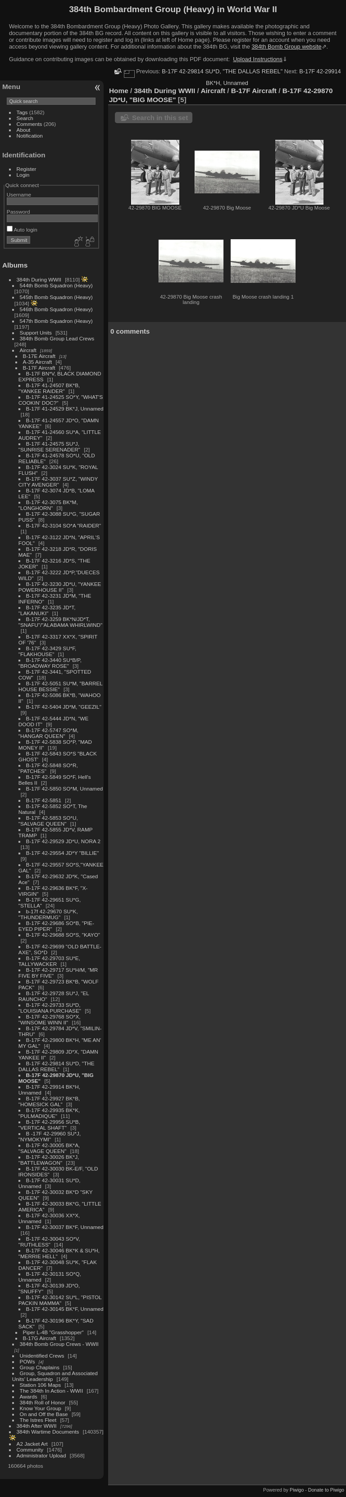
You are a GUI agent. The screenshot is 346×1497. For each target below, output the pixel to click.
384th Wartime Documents (48, 1431)
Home (118, 90)
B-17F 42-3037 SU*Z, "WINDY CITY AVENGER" (58, 481)
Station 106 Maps (40, 1385)
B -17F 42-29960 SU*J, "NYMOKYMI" (49, 1136)
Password (18, 211)
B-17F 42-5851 (44, 800)
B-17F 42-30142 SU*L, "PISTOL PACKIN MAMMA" (59, 1300)
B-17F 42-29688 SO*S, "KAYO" (63, 935)
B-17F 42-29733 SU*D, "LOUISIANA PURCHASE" (49, 1008)
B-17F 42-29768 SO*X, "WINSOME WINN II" (49, 1019)
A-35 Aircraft (37, 362)
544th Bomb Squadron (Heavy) (56, 285)
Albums (14, 265)
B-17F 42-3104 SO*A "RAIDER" (63, 525)
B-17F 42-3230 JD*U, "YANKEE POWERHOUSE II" (59, 587)
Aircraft (28, 350)
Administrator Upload (41, 1455)
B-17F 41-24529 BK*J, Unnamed (65, 408)
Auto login (22, 229)
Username (19, 194)
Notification (30, 136)
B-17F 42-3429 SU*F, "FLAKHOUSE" (47, 651)
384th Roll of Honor (42, 1402)
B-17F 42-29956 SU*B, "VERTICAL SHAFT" (49, 1125)
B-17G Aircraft (39, 1338)
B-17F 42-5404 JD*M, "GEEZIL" (63, 707)
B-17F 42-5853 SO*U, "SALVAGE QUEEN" (48, 821)
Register (26, 169)
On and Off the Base (44, 1414)
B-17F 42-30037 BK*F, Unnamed (65, 1227)
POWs (27, 1361)
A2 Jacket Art (32, 1444)
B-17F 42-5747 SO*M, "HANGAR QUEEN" (48, 733)
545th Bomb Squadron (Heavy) (56, 297)
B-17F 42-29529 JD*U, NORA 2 (63, 841)
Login (23, 175)
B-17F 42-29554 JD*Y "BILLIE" (62, 853)
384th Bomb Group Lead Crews (57, 338)
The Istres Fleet (38, 1420)
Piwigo (297, 1490)
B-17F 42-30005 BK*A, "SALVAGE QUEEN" (49, 1148)
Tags (22, 112)
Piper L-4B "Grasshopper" (53, 1332)
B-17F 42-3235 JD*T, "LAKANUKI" (47, 610)
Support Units (36, 332)
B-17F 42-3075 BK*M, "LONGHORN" (48, 505)
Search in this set (160, 117)
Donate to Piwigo (326, 1490)
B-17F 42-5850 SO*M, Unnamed (64, 788)
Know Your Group (40, 1408)
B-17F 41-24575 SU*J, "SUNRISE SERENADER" (49, 446)
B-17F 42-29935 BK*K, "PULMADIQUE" (49, 1113)
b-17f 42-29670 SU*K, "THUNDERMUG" (48, 914)
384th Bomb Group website (287, 46)
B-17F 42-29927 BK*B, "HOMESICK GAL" (49, 1101)
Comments (29, 124)
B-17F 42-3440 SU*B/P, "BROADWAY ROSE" (50, 663)
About (24, 130)
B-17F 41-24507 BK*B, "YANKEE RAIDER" (49, 388)
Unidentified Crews (42, 1355)
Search (25, 118)
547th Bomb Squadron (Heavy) (56, 321)
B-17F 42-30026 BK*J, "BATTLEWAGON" (48, 1160)
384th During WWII (39, 279)
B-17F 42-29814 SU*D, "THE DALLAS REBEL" (56, 1066)
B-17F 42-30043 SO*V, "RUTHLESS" (49, 1241)
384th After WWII (37, 1426)
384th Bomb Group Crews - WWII (59, 1344)
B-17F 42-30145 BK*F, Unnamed (65, 1309)
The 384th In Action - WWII (51, 1391)
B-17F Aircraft (39, 368)
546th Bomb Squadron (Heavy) (56, 309)
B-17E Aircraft (39, 356)
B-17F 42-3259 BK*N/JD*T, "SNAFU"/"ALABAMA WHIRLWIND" (60, 622)
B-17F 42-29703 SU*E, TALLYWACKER (49, 961)
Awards (28, 1396)
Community (30, 1449)
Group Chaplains (39, 1367)
